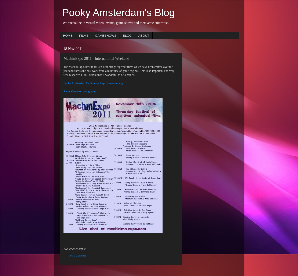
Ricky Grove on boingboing (79, 91)
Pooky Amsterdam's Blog (118, 12)
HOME (68, 35)
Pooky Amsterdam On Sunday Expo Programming (93, 83)
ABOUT (143, 35)
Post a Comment (77, 255)
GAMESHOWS (105, 35)
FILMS (83, 35)
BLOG (127, 35)
